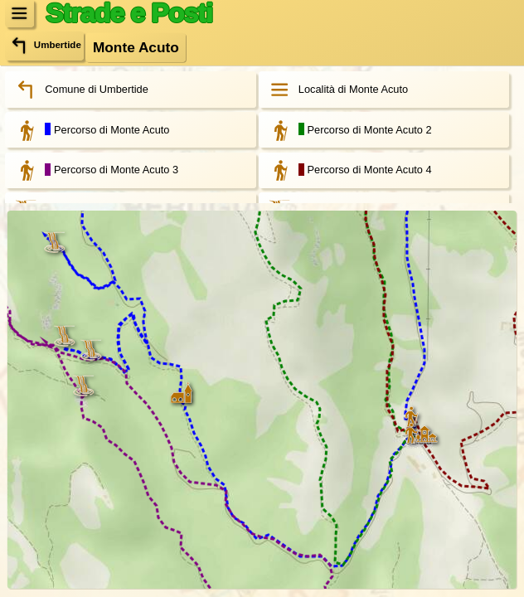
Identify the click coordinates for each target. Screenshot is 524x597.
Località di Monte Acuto (334, 89)
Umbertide (44, 46)
